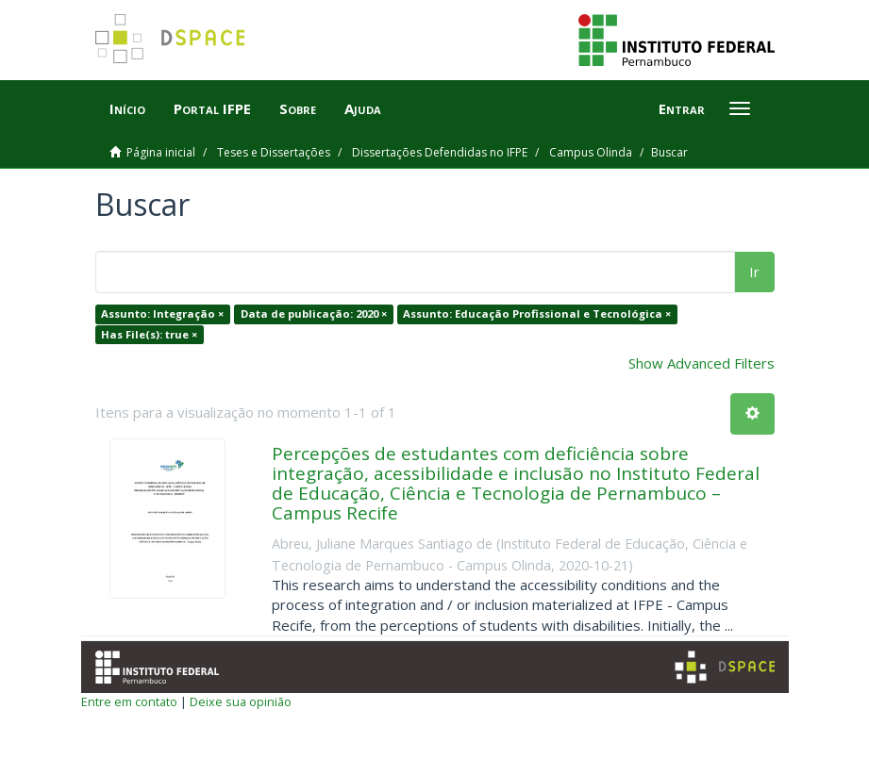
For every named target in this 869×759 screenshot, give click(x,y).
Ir (754, 271)
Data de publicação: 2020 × (314, 313)
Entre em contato (129, 701)
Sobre (297, 108)
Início (127, 108)
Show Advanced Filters (701, 363)
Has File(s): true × (149, 334)
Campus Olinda (590, 152)
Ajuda (362, 108)
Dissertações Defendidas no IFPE (439, 152)
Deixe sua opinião (241, 701)
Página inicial (160, 152)
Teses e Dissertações (273, 152)
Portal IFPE (212, 108)
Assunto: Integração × (162, 313)
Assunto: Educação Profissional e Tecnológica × (537, 313)
